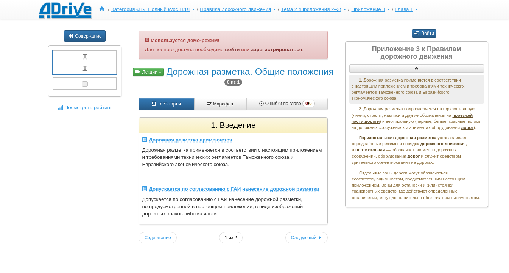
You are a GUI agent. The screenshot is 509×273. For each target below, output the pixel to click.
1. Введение (233, 125)
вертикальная (370, 149)
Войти (424, 33)
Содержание (84, 36)
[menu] (257, 9)
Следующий (306, 237)
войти (232, 49)
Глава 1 (406, 9)
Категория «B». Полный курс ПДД (153, 9)
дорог (467, 127)
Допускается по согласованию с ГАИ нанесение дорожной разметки (230, 189)
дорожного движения (443, 143)
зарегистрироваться (276, 49)
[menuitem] (103, 9)
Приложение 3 (370, 9)
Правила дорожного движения (238, 9)
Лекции (148, 72)
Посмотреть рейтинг (85, 107)
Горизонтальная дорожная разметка (397, 137)
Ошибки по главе (286, 103)
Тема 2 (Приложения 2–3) (313, 9)
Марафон (220, 104)
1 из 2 (231, 237)
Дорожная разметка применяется (187, 140)
